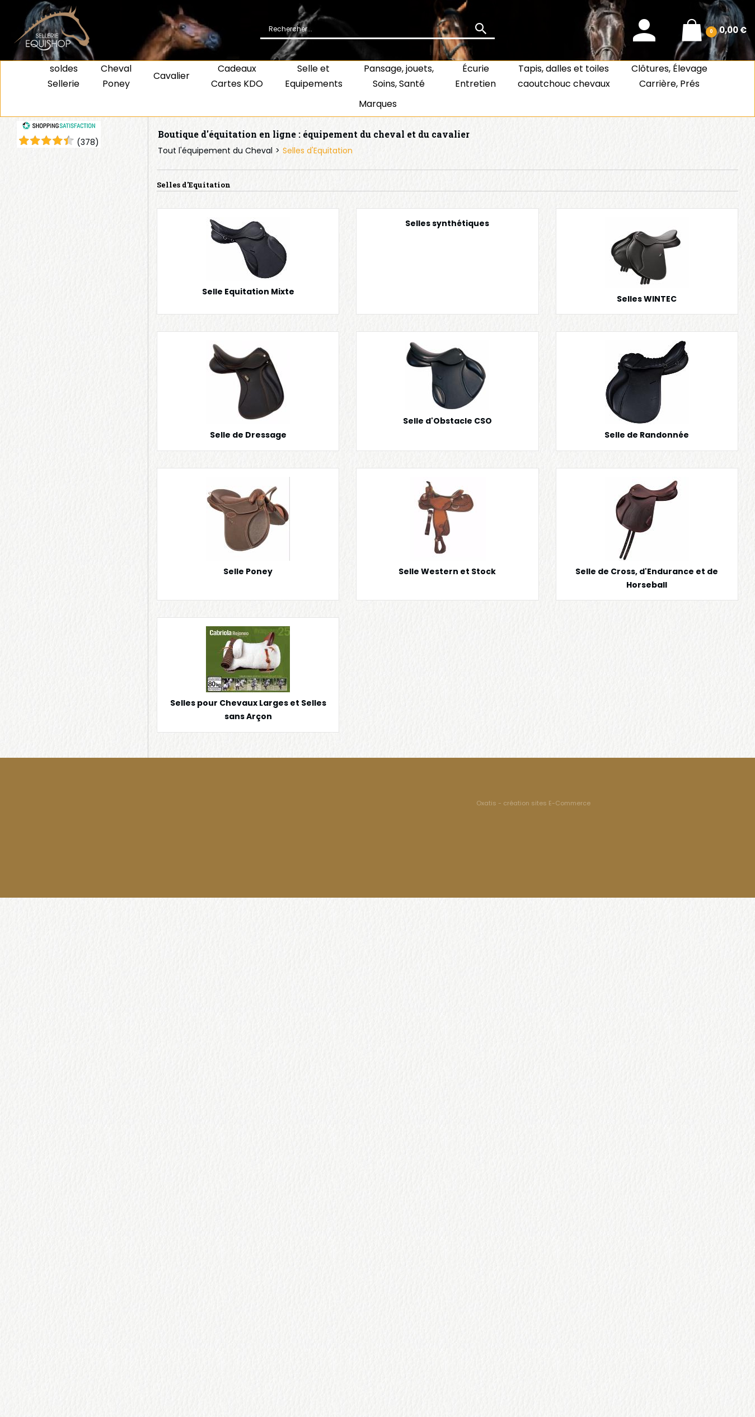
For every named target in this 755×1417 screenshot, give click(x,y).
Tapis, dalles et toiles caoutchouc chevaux (564, 76)
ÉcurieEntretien (475, 76)
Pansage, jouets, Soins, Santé (399, 76)
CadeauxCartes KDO (237, 76)
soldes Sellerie (63, 76)
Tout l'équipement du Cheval (215, 150)
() (88, 142)
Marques (378, 103)
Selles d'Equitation (318, 150)
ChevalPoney (116, 76)
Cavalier (171, 75)
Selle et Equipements (314, 76)
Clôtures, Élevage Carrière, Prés (669, 76)
